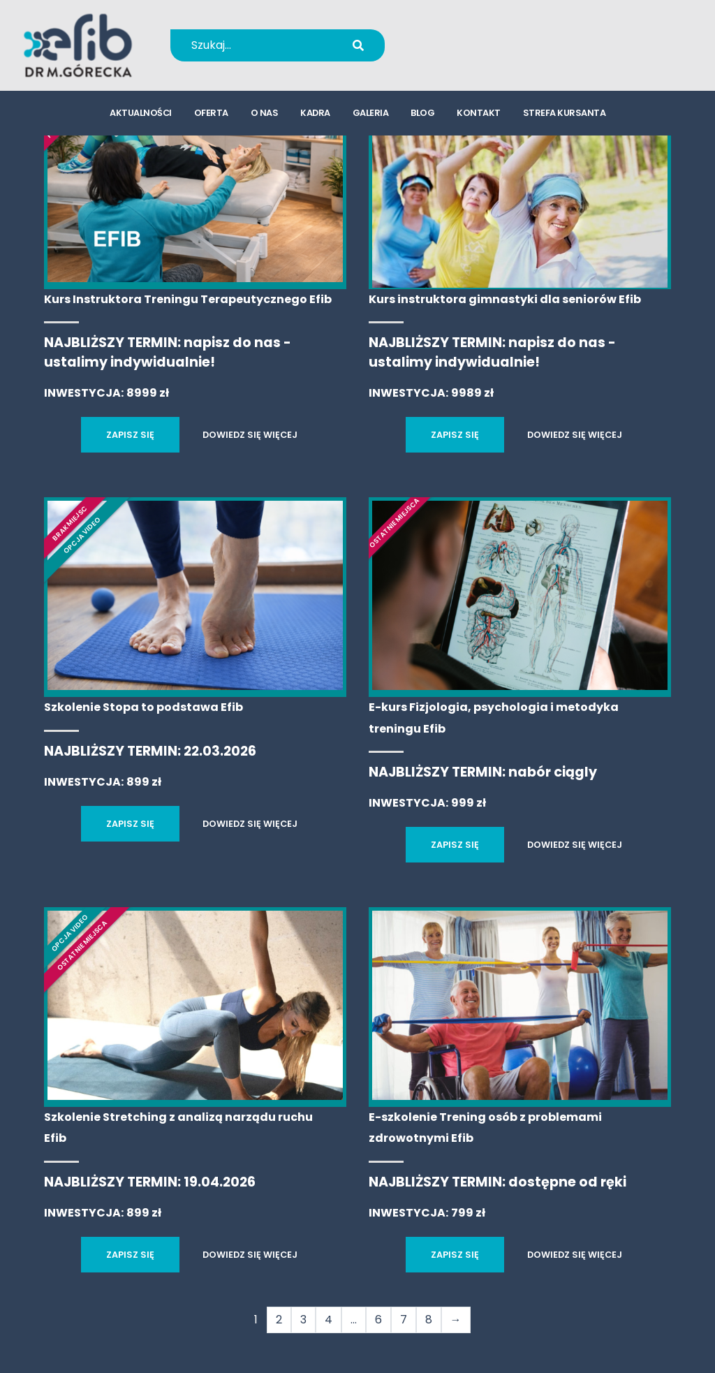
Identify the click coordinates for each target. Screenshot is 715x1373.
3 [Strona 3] (303, 1320)
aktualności (141, 116)
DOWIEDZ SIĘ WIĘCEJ (249, 435)
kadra (315, 116)
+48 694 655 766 (490, 36)
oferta (211, 116)
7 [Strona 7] (403, 1320)
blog (422, 116)
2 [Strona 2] (279, 1320)
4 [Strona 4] (328, 1320)
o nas (265, 116)
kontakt (479, 116)
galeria (371, 116)
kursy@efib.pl (481, 54)
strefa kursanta (564, 116)
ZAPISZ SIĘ (130, 435)
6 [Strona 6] (378, 1320)
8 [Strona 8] (428, 1320)
